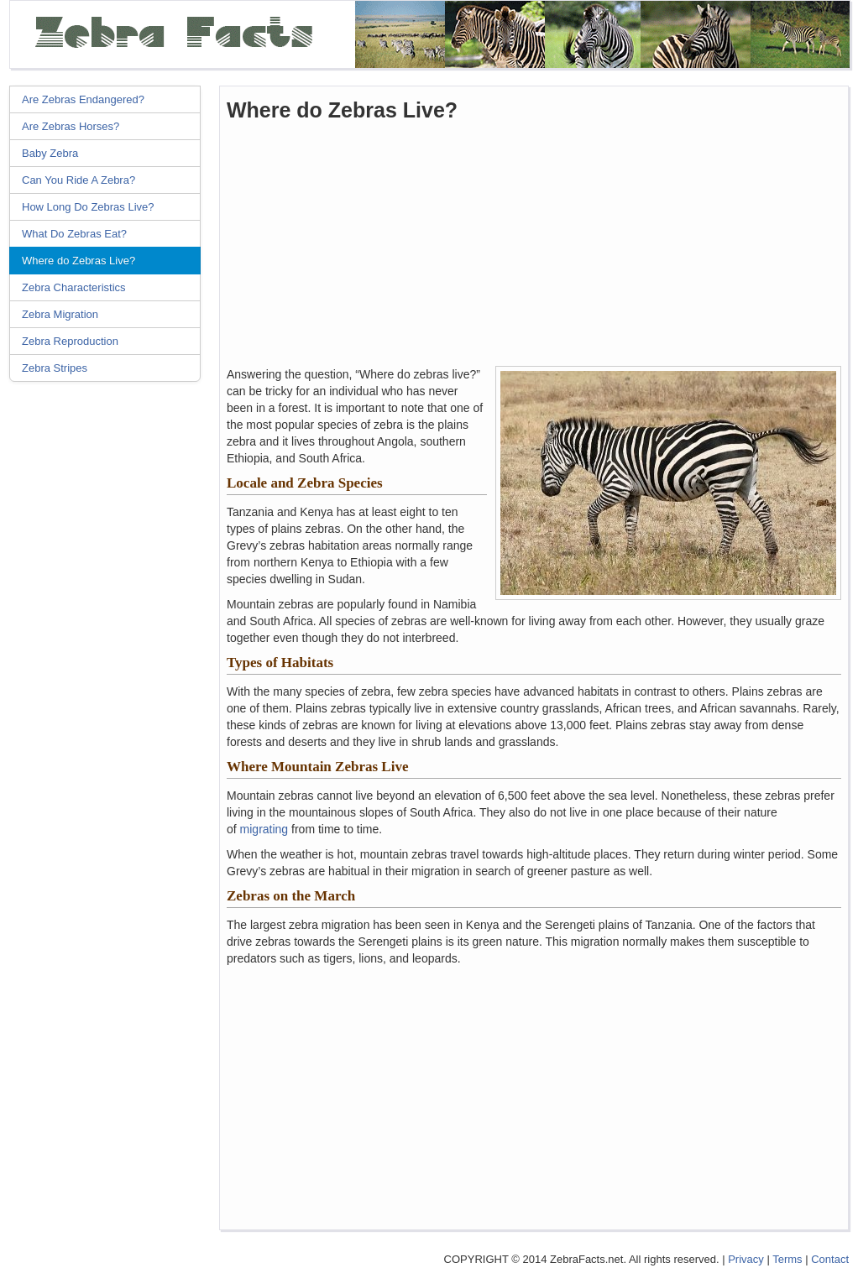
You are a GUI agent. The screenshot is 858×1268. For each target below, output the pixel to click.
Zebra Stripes (54, 368)
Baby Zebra (50, 153)
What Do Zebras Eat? (74, 233)
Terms (787, 1259)
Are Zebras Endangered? (83, 99)
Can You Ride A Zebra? (78, 180)
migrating (264, 829)
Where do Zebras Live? (78, 260)
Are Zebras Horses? (70, 126)
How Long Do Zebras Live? (88, 207)
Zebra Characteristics (74, 287)
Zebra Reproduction (70, 341)
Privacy (746, 1259)
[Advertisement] (110, 645)
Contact (830, 1259)
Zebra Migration (60, 314)
